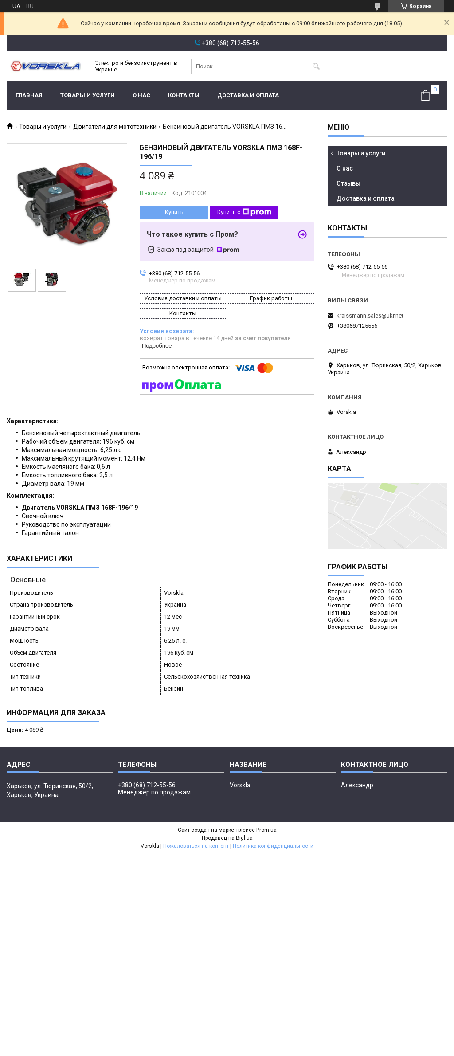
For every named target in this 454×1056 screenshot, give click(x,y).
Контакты (184, 95)
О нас (141, 95)
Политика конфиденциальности (273, 846)
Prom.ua (266, 830)
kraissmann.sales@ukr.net (370, 315)
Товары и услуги (87, 95)
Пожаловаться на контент (196, 846)
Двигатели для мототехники (115, 126)
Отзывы (348, 183)
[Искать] (316, 66)
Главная (29, 95)
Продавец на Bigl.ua (227, 838)
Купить (174, 212)
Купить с (244, 212)
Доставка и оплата (248, 95)
